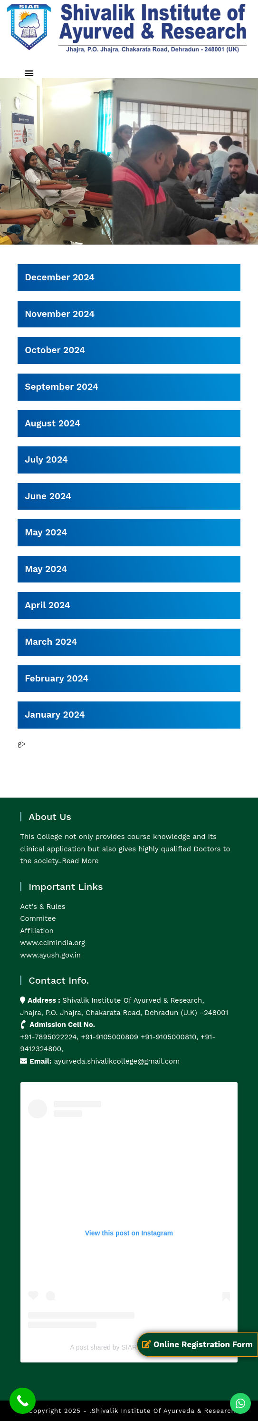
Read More (80, 861)
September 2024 (61, 386)
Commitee (38, 918)
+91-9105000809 (109, 1037)
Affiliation (37, 931)
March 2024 (51, 641)
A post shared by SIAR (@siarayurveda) (129, 1347)
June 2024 (48, 496)
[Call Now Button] (23, 1401)
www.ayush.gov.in (50, 955)
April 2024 (47, 605)
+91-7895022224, (50, 1037)
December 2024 (60, 277)
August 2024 (52, 423)
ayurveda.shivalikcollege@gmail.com (117, 1061)
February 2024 (56, 678)
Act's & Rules (42, 906)
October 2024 (55, 350)
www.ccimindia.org (52, 942)
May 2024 (46, 532)
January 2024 (55, 714)
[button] (29, 73)
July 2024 (46, 459)
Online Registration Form (197, 1344)
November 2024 (60, 313)
